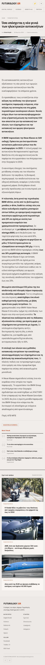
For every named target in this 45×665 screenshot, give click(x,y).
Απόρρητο (26, 629)
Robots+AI (29, 9)
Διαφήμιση (26, 625)
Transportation (12, 18)
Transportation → (37, 475)
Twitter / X (7, 645)
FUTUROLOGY (11, 3)
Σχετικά (26, 618)
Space (6, 633)
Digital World (7, 9)
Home (3, 18)
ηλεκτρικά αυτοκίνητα (10, 424)
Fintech (39, 9)
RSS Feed (7, 648)
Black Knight (7, 32)
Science (18, 9)
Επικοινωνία (27, 621)
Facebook (7, 641)
